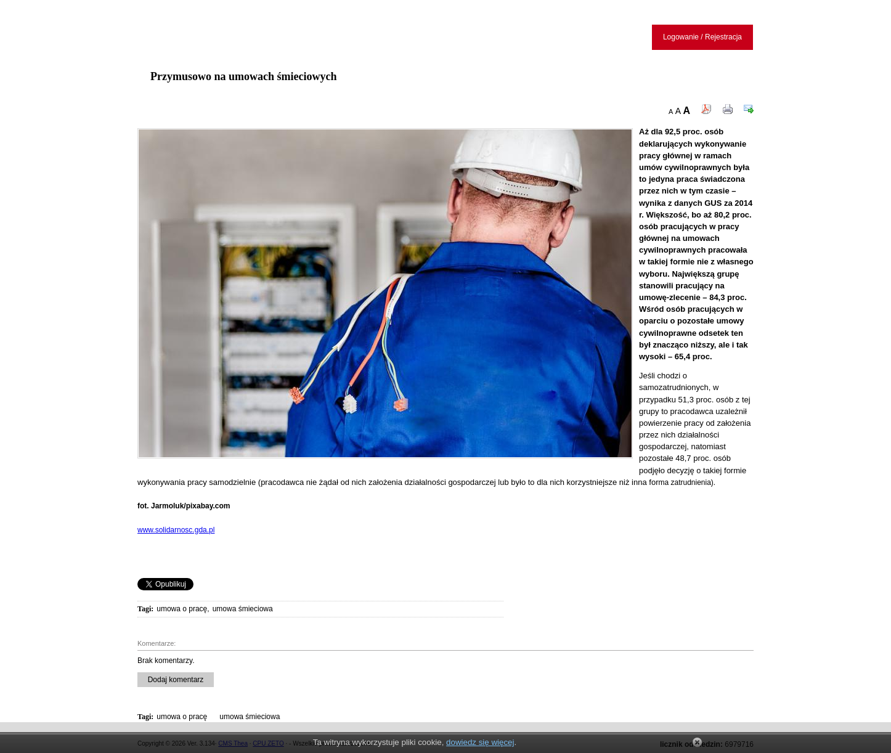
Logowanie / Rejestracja (702, 37)
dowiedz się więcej (480, 742)
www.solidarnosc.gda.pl (175, 530)
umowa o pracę (182, 608)
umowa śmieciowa (243, 608)
